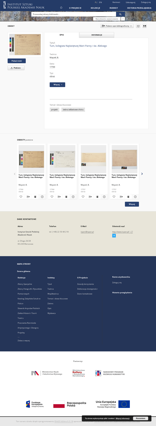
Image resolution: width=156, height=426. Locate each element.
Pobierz (15, 68)
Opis (49, 308)
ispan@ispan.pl (87, 231)
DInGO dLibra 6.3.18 (64, 421)
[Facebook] (114, 235)
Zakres (50, 303)
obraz (52, 76)
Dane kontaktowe (84, 293)
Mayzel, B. (54, 57)
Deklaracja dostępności (87, 289)
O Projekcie (75, 8)
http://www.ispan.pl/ (122, 231)
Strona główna (23, 271)
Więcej (132, 204)
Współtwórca (53, 293)
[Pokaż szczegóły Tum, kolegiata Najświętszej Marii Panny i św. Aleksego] (41, 197)
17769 (52, 67)
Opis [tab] (62, 35)
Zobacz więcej (24, 340)
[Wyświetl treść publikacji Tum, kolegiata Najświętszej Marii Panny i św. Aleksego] (35, 197)
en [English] (100, 2)
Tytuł (50, 284)
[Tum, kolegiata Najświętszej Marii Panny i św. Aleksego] (25, 44)
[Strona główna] (61, 8)
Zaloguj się (146, 2)
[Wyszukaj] (120, 14)
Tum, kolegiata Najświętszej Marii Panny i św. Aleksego (31, 176)
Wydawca (52, 313)
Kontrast (116, 2)
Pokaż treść (17, 61)
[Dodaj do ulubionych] (138, 26)
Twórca (51, 289)
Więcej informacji (122, 418)
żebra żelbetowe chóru (73, 109)
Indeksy (114, 8)
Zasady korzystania (85, 284)
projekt (54, 109)
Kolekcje (95, 8)
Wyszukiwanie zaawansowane (107, 19)
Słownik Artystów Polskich (29, 308)
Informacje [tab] (96, 35)
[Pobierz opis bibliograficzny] (27, 197)
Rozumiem (140, 418)
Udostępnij (130, 2)
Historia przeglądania (139, 8)
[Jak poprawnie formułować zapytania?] (123, 19)
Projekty (21, 332)
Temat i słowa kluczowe (58, 298)
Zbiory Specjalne (25, 284)
